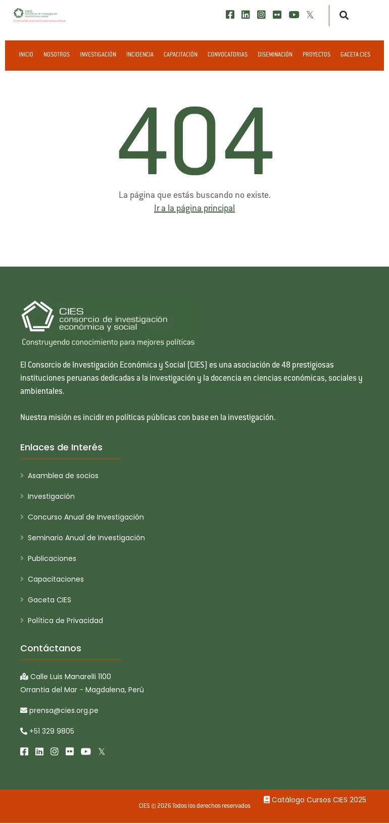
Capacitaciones (56, 579)
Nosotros (56, 55)
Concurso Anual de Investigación (86, 517)
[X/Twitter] (310, 15)
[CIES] (40, 15)
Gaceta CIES (355, 55)
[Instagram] (261, 15)
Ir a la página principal (194, 209)
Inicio (26, 55)
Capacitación (181, 55)
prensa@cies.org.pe (59, 711)
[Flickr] (277, 15)
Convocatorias (228, 55)
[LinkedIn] (245, 15)
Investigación (98, 55)
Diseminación (275, 55)
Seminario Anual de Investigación (86, 538)
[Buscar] (341, 15)
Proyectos (316, 55)
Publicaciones (52, 558)
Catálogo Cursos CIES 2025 (315, 800)
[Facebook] (230, 15)
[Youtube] (293, 15)
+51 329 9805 (47, 732)
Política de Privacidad (65, 620)
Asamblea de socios (63, 476)
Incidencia (140, 55)
